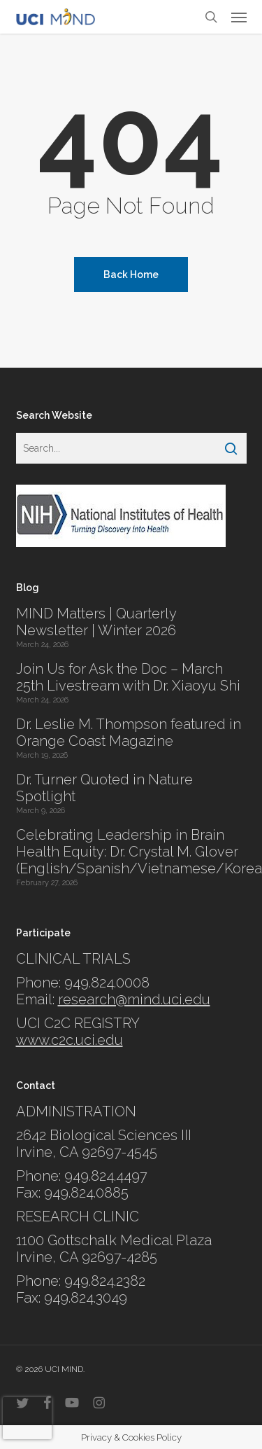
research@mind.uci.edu (134, 999)
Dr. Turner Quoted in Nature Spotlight (104, 788)
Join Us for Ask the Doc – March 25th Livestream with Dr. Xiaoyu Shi (128, 677)
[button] (239, 17)
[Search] (231, 448)
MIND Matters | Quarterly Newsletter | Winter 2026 (96, 622)
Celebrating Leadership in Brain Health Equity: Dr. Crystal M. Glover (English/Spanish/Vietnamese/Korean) (131, 851)
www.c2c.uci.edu (69, 1040)
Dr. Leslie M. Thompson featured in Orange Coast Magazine (128, 732)
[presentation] (27, 1418)
